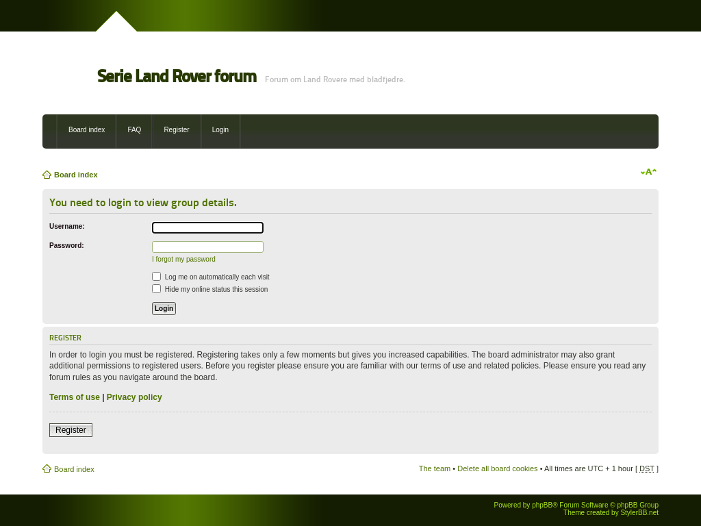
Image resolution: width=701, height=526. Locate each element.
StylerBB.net (639, 512)
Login (220, 130)
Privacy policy (134, 397)
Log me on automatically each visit (211, 277)
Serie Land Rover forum (176, 76)
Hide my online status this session (210, 289)
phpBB (542, 505)
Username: (67, 226)
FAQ (134, 130)
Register (176, 130)
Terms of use (74, 397)
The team (434, 468)
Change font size (649, 172)
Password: (66, 245)
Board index (86, 130)
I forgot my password (184, 259)
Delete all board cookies (497, 468)
